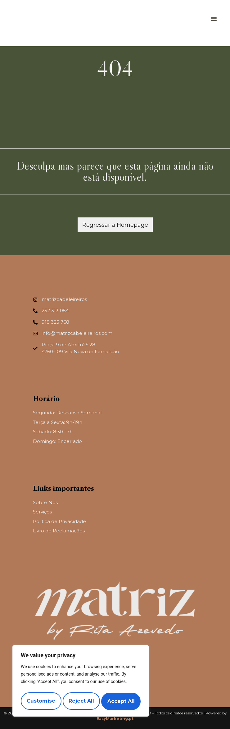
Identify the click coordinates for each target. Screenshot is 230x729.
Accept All (121, 701)
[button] (214, 18)
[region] (80, 682)
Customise (40, 701)
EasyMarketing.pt (115, 718)
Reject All (81, 701)
